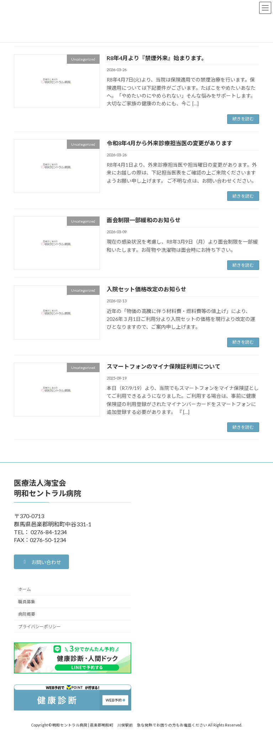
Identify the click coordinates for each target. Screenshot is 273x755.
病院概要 (26, 614)
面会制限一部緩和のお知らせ (144, 220)
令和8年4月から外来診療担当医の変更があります (169, 143)
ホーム (24, 589)
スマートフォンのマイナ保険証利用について (163, 366)
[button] (41, 561)
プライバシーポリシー (39, 626)
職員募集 (26, 601)
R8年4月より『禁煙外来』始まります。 (157, 57)
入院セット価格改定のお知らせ (146, 289)
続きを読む (243, 118)
